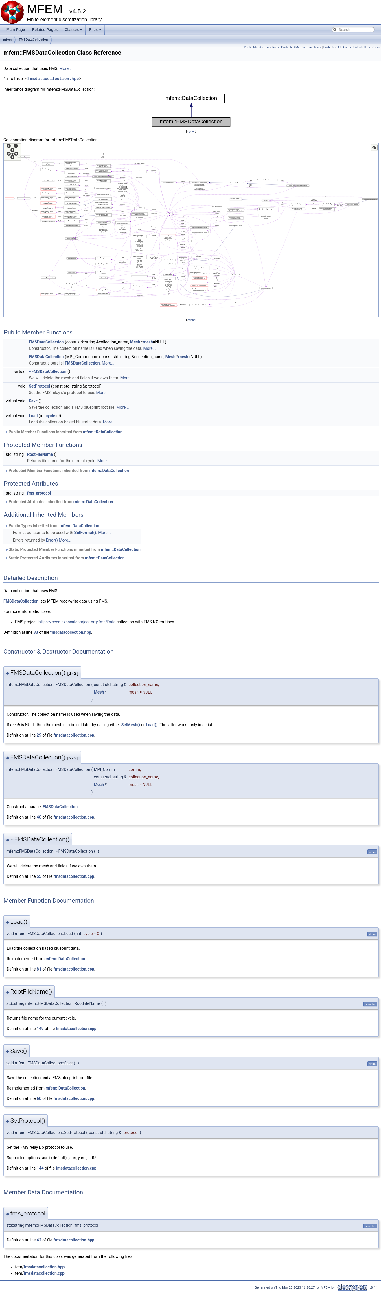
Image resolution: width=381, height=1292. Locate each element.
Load (33, 415)
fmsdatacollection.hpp (53, 78)
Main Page (15, 29)
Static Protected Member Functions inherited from (73, 549)
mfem (7, 39)
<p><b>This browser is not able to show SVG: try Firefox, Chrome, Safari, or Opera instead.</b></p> (191, 110)
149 (40, 1028)
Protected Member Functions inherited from (67, 470)
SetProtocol (39, 386)
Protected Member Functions (301, 47)
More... (65, 68)
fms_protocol (39, 493)
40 (39, 817)
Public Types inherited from (52, 525)
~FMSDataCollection (48, 371)
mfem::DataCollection (103, 432)
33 (36, 632)
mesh (148, 342)
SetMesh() (130, 724)
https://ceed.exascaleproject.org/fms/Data (76, 622)
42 (39, 1240)
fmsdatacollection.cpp (74, 735)
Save (33, 401)
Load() (152, 724)
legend (191, 131)
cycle (50, 415)
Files (95, 31)
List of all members (366, 47)
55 (39, 876)
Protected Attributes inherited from (59, 501)
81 (39, 969)
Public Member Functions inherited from (64, 432)
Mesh (135, 342)
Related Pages (45, 29)
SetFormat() (85, 532)
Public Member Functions (261, 47)
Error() (52, 540)
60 (39, 1098)
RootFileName (40, 454)
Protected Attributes (337, 47)
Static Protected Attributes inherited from (65, 558)
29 (39, 735)
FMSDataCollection (33, 39)
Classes (74, 31)
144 (40, 1168)
